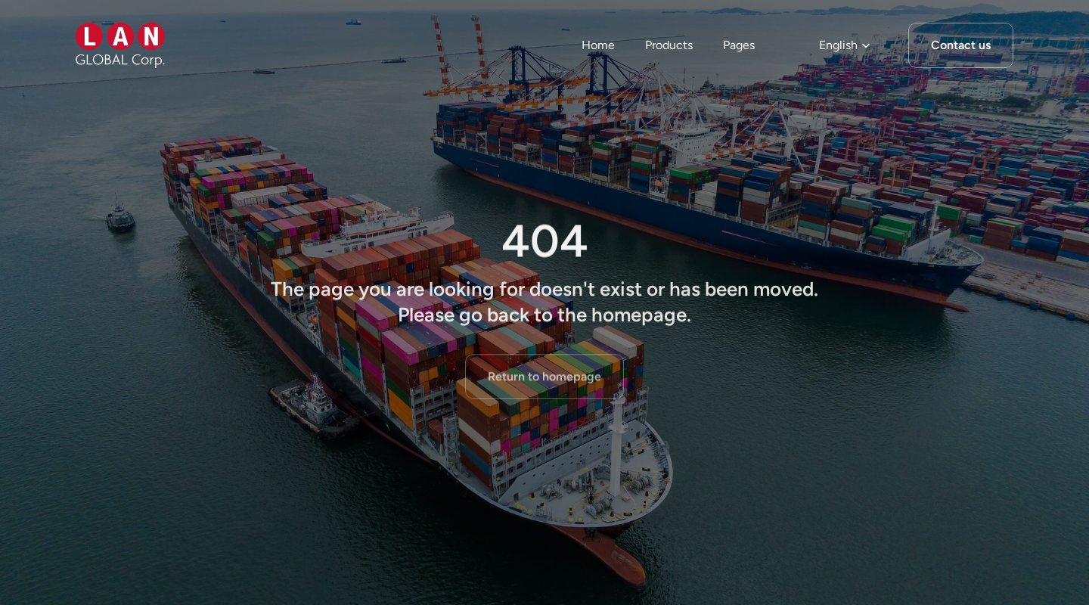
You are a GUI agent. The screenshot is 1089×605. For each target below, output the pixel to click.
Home (598, 45)
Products (669, 45)
